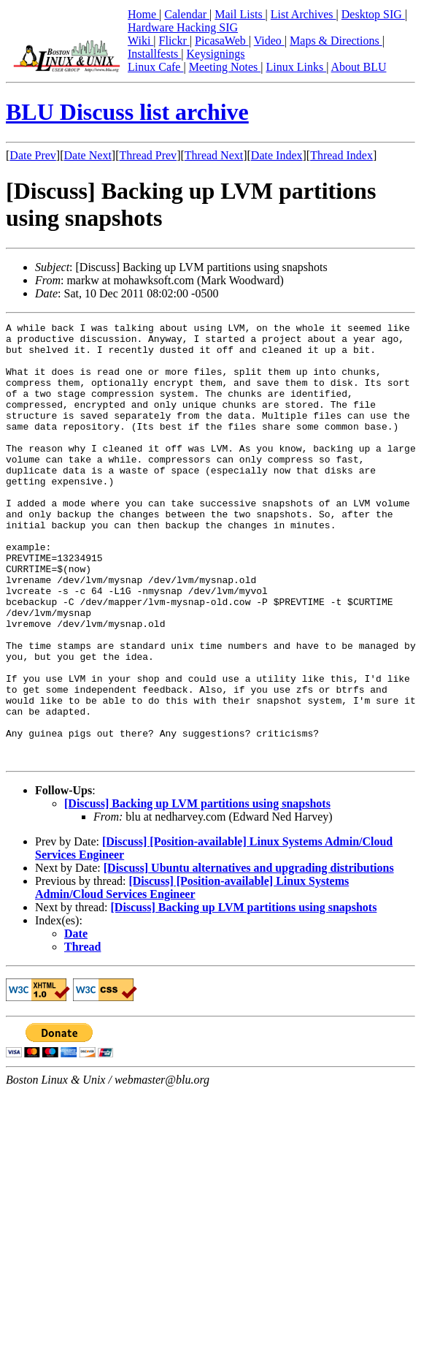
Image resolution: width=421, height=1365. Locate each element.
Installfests (154, 53)
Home (143, 14)
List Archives (303, 14)
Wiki (140, 40)
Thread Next (214, 155)
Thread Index (341, 155)
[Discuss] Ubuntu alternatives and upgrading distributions (249, 955)
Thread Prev (148, 155)
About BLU (358, 67)
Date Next (88, 155)
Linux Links (296, 67)
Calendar (186, 14)
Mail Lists (240, 14)
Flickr (174, 40)
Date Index (277, 155)
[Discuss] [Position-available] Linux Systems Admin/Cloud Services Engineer (192, 975)
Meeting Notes (225, 67)
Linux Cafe (155, 67)
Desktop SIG (373, 14)
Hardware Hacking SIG (183, 27)
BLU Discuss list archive (127, 112)
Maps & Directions (336, 40)
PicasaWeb (222, 40)
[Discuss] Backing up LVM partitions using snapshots (197, 891)
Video (269, 40)
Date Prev (32, 155)
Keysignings (216, 53)
